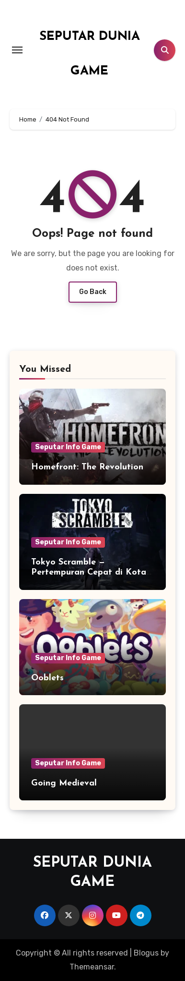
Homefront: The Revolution (87, 467)
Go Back (92, 292)
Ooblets (47, 678)
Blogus (146, 952)
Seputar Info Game (68, 447)
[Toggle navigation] (17, 50)
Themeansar (91, 966)
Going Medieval (64, 783)
